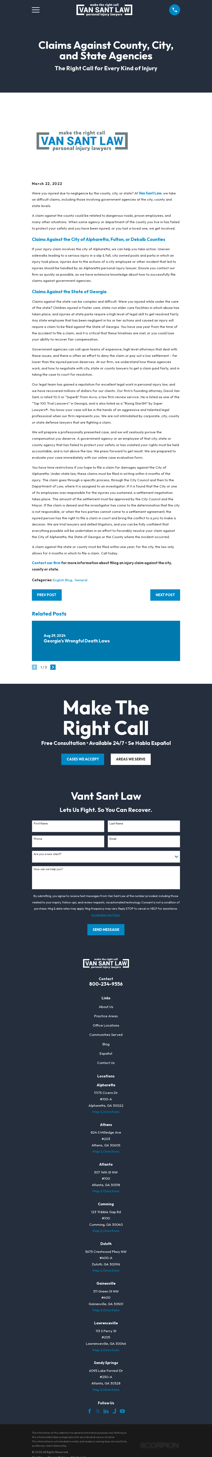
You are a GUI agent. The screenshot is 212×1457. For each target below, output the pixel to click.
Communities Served (106, 1034)
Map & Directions (106, 1111)
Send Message (106, 929)
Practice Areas (106, 1016)
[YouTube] (122, 1411)
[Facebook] (89, 1411)
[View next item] (53, 667)
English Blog (62, 580)
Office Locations (106, 1025)
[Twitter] (97, 1411)
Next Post (165, 595)
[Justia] (114, 1411)
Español (106, 1053)
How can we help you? (48, 869)
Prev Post (46, 595)
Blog (106, 1044)
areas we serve (130, 759)
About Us (106, 1006)
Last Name (116, 823)
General (81, 580)
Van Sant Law (150, 193)
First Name (41, 823)
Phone (38, 839)
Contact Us (106, 1062)
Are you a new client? (47, 854)
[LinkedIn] (106, 1411)
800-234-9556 (106, 984)
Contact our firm (46, 563)
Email (113, 839)
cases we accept (83, 759)
